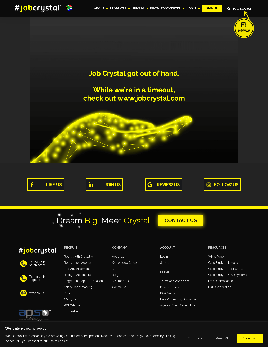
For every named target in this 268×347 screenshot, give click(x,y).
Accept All (250, 338)
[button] (69, 8)
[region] (134, 334)
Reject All (222, 338)
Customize (195, 338)
